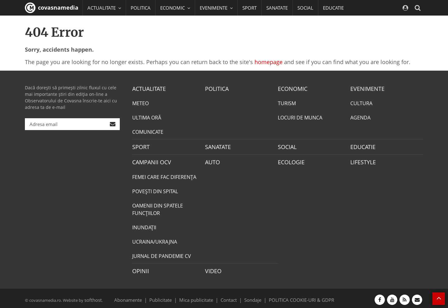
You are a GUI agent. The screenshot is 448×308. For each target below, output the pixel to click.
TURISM (287, 102)
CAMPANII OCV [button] (106, 23)
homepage (268, 62)
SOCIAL (305, 8)
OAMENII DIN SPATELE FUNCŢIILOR (157, 207)
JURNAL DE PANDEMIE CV (161, 253)
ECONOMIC (291, 88)
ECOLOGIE (289, 160)
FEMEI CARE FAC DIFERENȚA (164, 174)
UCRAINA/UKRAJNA (154, 239)
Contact (229, 297)
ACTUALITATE (147, 88)
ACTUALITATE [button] (104, 8)
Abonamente (139, 297)
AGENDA (360, 117)
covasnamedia (51, 7)
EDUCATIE (333, 8)
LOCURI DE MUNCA (300, 117)
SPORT (249, 8)
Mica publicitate (199, 297)
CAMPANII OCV (149, 160)
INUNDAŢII (144, 225)
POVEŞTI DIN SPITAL (155, 189)
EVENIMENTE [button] (216, 8)
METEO (140, 102)
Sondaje (250, 297)
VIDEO (212, 268)
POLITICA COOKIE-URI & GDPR (293, 297)
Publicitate (168, 297)
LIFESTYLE (361, 160)
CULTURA (361, 102)
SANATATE (277, 8)
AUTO (211, 160)
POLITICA (141, 8)
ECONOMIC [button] (175, 8)
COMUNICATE (147, 131)
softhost (92, 297)
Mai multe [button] (100, 39)
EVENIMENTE (365, 88)
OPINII (139, 268)
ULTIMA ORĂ (146, 117)
